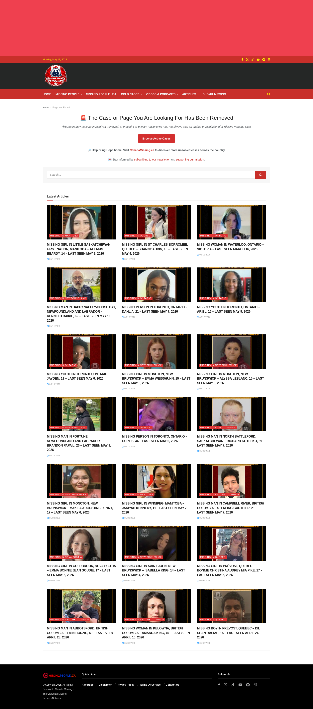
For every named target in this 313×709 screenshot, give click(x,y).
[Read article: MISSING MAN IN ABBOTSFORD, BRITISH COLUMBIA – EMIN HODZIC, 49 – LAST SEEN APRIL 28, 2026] (81, 606)
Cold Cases (130, 94)
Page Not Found (61, 107)
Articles (189, 94)
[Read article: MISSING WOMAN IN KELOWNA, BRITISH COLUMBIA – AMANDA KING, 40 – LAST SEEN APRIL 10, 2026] (156, 606)
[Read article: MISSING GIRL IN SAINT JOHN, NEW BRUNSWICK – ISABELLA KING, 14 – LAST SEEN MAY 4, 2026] (156, 543)
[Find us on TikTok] (253, 59)
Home (47, 94)
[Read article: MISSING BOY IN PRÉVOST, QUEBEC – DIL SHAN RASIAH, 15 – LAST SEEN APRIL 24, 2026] (231, 606)
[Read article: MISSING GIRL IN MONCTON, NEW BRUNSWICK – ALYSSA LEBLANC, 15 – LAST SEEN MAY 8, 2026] (231, 351)
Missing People (67, 94)
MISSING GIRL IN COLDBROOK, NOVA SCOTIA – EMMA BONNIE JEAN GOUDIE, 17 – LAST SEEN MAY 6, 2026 (81, 570)
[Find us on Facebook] (242, 59)
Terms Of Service (150, 684)
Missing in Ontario (213, 235)
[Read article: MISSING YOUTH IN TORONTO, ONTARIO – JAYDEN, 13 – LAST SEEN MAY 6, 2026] (81, 351)
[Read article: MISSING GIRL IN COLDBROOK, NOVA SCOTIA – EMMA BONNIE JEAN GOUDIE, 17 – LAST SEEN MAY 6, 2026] (81, 543)
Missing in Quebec (138, 235)
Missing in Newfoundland (68, 298)
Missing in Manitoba (64, 235)
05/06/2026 (128, 643)
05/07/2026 (128, 580)
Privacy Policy (125, 684)
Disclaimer (105, 684)
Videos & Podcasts (161, 94)
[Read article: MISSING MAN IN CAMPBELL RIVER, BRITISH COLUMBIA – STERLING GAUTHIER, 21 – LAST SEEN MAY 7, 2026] (231, 481)
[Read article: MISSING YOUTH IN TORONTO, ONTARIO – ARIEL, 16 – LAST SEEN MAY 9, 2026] (231, 284)
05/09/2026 (203, 451)
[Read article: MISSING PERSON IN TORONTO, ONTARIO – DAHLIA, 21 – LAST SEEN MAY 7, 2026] (156, 284)
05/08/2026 (128, 518)
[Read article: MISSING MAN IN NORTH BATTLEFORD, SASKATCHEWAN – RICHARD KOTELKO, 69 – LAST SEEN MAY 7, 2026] (231, 414)
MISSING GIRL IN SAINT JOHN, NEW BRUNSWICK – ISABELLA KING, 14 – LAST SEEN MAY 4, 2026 (153, 570)
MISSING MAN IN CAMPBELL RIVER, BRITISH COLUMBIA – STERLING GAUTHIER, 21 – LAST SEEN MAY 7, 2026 (230, 508)
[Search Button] (268, 94)
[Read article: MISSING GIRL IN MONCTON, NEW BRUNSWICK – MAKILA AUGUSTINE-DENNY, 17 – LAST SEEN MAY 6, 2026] (81, 481)
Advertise (87, 684)
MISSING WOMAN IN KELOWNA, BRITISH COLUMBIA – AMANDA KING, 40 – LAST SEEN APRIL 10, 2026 (156, 633)
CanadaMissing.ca (142, 150)
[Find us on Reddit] (263, 59)
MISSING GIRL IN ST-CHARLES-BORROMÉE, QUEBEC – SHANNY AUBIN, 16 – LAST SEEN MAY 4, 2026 (155, 249)
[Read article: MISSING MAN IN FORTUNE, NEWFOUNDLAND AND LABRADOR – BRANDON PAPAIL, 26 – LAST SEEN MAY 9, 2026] (81, 414)
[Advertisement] (156, 28)
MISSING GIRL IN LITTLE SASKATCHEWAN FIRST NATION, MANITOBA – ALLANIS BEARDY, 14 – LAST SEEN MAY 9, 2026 (78, 249)
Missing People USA (101, 94)
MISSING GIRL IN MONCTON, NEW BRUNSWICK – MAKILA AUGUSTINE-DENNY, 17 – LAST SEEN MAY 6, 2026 (80, 508)
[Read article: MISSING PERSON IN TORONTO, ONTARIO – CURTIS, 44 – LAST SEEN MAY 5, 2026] (156, 414)
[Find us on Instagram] (269, 59)
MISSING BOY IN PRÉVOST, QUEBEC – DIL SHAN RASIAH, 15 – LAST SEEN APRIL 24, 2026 (228, 633)
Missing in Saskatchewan (218, 427)
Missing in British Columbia (219, 494)
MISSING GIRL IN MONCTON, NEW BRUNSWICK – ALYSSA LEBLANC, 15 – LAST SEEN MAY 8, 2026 (230, 378)
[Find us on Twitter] (247, 59)
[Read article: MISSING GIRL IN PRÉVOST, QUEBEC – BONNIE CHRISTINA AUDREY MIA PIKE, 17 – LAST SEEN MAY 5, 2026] (231, 543)
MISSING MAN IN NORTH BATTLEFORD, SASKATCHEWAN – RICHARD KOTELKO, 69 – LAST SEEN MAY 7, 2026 (230, 441)
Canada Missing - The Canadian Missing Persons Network (58, 694)
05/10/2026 (128, 317)
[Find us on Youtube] (258, 59)
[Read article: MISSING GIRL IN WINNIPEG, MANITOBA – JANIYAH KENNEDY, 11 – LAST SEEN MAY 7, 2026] (156, 481)
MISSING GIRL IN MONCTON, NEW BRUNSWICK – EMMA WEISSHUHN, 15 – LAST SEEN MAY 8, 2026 (156, 378)
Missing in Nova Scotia (66, 557)
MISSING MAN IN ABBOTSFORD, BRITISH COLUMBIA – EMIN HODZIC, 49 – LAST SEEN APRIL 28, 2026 (80, 633)
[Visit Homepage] (56, 76)
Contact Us (172, 684)
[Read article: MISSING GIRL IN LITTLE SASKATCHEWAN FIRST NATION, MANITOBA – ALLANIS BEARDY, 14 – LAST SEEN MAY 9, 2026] (81, 222)
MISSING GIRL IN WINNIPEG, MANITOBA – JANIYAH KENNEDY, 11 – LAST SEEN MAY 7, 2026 (154, 508)
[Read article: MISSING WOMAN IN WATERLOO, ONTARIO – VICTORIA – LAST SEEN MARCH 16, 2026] (231, 222)
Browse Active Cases (156, 138)
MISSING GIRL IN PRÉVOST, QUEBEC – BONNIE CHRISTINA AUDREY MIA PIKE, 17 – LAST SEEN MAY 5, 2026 (229, 570)
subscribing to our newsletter (152, 159)
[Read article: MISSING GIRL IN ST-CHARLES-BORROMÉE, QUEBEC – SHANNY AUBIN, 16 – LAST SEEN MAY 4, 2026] (156, 222)
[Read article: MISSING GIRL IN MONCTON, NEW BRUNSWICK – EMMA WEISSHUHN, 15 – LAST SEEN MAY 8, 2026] (156, 351)
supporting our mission (190, 159)
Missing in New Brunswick (143, 365)
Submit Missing (214, 94)
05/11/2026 (53, 259)
